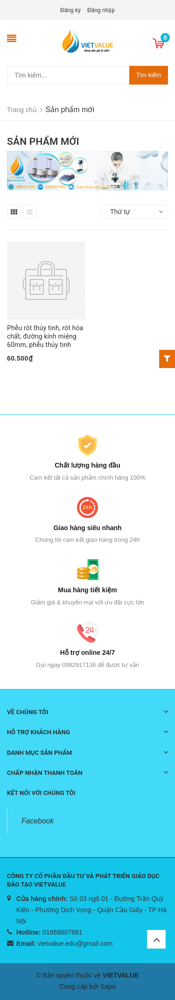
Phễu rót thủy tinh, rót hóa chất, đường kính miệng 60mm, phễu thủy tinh (45, 336)
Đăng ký (70, 10)
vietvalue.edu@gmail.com (75, 943)
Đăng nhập (101, 10)
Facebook (37, 821)
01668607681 (62, 932)
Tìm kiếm (148, 74)
